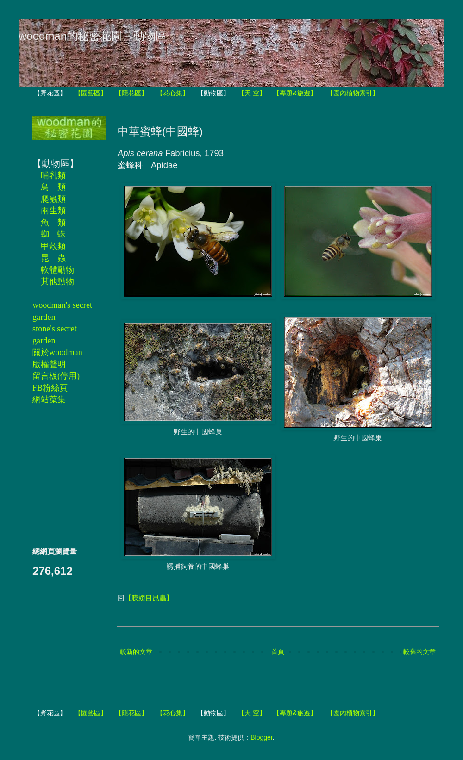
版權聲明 (49, 364)
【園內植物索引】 (353, 93)
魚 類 (53, 222)
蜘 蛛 (53, 234)
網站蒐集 (49, 399)
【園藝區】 (91, 93)
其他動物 (57, 281)
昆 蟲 (53, 257)
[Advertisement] (60, 475)
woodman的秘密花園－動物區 (93, 36)
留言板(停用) (56, 375)
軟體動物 (57, 269)
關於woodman (57, 352)
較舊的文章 (419, 651)
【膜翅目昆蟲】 (149, 598)
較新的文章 (136, 651)
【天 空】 (252, 93)
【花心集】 (172, 93)
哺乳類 (53, 175)
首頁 (277, 651)
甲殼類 (53, 246)
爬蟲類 (53, 199)
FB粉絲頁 (50, 387)
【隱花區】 (131, 93)
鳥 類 (53, 187)
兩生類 (53, 210)
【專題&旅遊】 (294, 93)
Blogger (261, 737)
